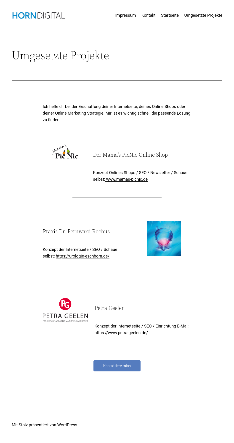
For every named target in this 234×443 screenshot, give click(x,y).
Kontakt (148, 15)
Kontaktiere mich (117, 366)
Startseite (170, 15)
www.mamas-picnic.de (126, 179)
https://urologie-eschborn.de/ (82, 256)
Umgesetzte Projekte (203, 15)
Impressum (125, 15)
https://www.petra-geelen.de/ (121, 332)
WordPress (67, 424)
